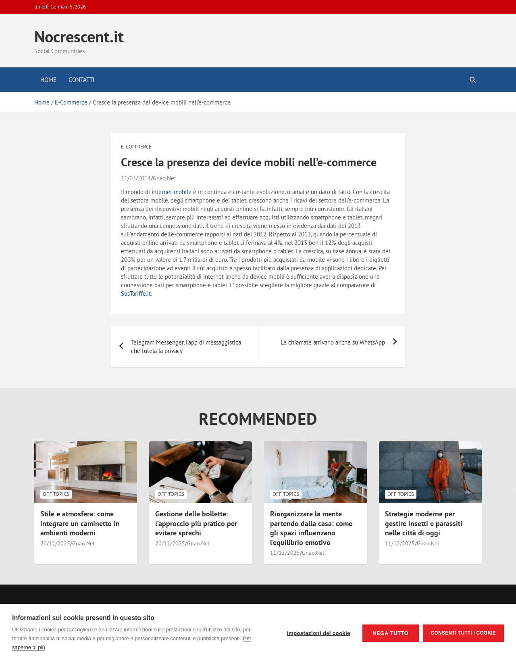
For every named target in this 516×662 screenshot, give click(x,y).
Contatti (81, 80)
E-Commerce (136, 146)
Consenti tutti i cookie (463, 633)
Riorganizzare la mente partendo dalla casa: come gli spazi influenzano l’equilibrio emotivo (311, 528)
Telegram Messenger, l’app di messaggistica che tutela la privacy (186, 346)
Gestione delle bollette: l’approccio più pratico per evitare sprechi (196, 523)
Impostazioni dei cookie (318, 633)
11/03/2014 (136, 178)
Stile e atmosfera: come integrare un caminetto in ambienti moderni (80, 523)
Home (48, 80)
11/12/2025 (285, 552)
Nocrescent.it (79, 36)
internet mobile (171, 192)
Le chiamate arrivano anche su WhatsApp (333, 342)
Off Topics (56, 494)
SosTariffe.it (136, 293)
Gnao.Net (164, 178)
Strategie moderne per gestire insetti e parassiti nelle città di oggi (423, 523)
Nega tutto (390, 633)
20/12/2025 (55, 543)
